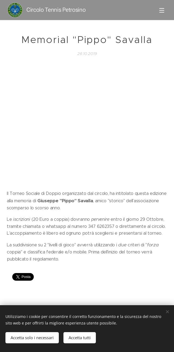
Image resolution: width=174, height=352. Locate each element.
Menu (161, 10)
